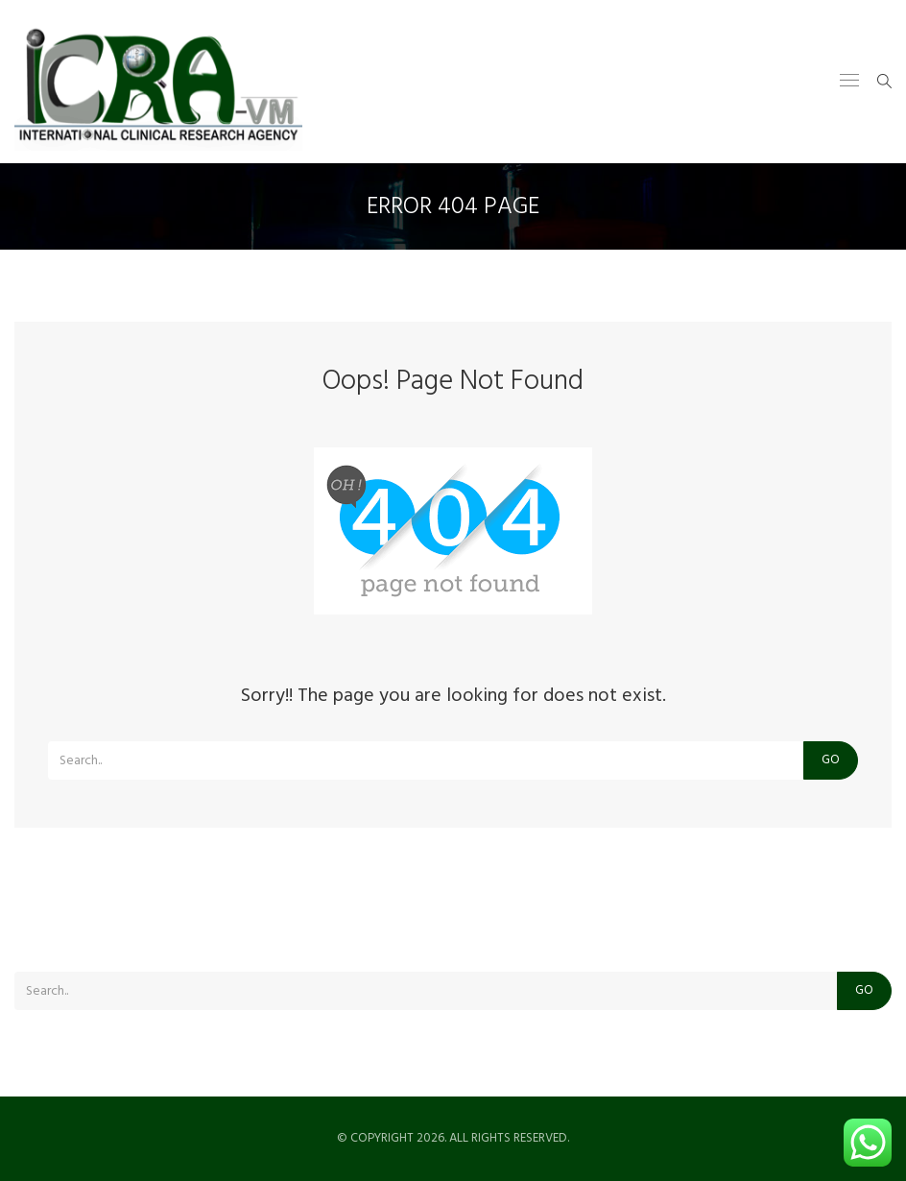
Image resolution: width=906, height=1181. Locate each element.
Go (831, 760)
